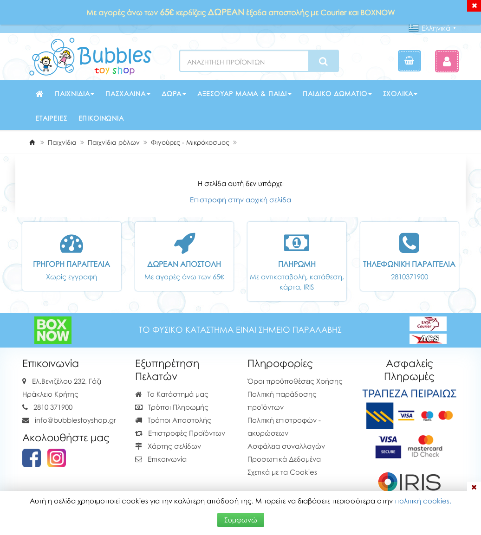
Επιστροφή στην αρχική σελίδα (240, 199)
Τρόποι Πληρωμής (171, 407)
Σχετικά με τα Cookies (282, 472)
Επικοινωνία (101, 118)
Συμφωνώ (240, 520)
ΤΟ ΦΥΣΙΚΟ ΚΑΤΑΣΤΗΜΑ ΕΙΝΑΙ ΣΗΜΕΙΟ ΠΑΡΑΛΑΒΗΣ (240, 330)
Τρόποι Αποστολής (173, 420)
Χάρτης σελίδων (168, 446)
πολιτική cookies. (423, 500)
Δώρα (174, 93)
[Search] (323, 61)
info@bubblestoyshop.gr (75, 420)
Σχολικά (400, 93)
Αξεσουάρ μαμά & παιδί (244, 93)
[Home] (32, 142)
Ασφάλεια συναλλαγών (286, 446)
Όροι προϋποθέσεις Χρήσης (295, 381)
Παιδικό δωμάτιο (337, 93)
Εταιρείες (51, 118)
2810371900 (409, 276)
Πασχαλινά (127, 93)
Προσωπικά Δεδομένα (284, 459)
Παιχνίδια (75, 93)
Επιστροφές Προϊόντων (180, 433)
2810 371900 (52, 407)
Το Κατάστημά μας (171, 394)
